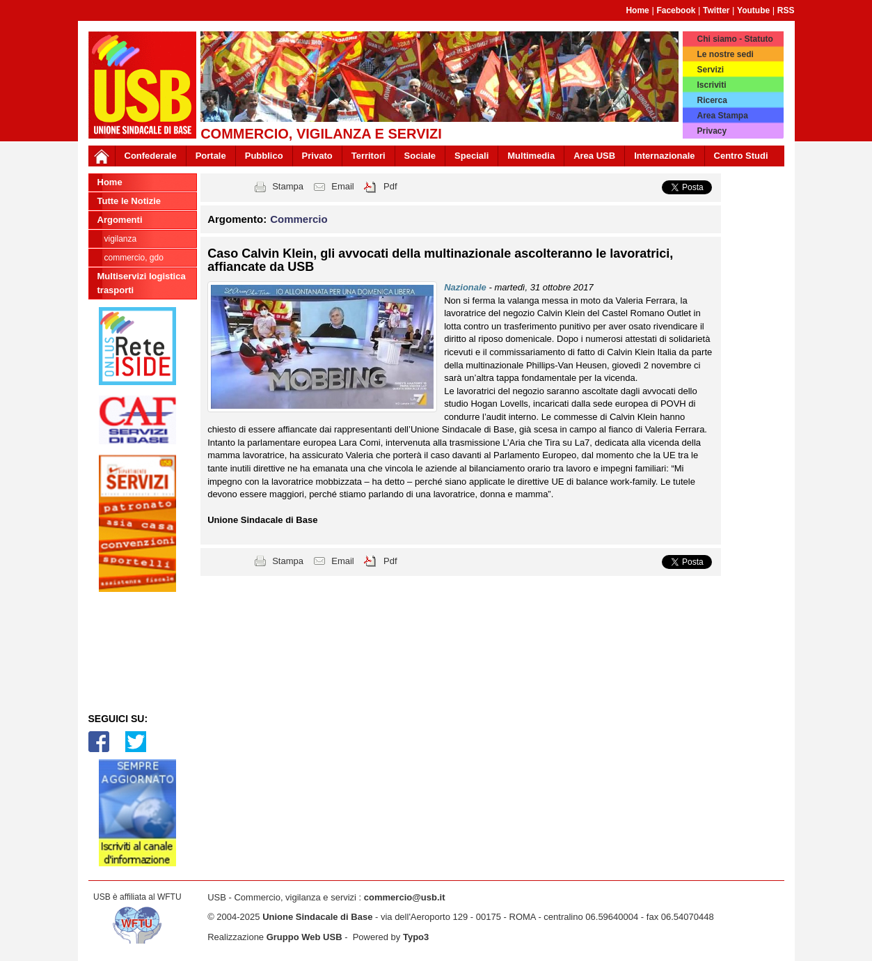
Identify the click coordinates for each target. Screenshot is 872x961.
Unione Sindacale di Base (317, 917)
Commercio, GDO (134, 258)
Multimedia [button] (531, 155)
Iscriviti (711, 85)
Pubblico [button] (264, 155)
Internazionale (664, 155)
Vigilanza (120, 239)
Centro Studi (741, 155)
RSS (786, 10)
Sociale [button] (420, 155)
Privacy (712, 131)
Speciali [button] (471, 155)
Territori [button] (368, 155)
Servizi (710, 70)
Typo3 (416, 937)
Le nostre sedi (725, 54)
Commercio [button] (299, 219)
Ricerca (712, 100)
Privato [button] (317, 155)
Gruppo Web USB (304, 937)
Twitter (716, 10)
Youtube (753, 10)
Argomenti (120, 219)
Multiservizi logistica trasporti (141, 283)
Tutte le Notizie (129, 201)
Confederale (151, 155)
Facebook (675, 10)
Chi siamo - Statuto (734, 39)
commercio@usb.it (404, 897)
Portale (211, 155)
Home (637, 10)
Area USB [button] (594, 155)
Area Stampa (722, 115)
